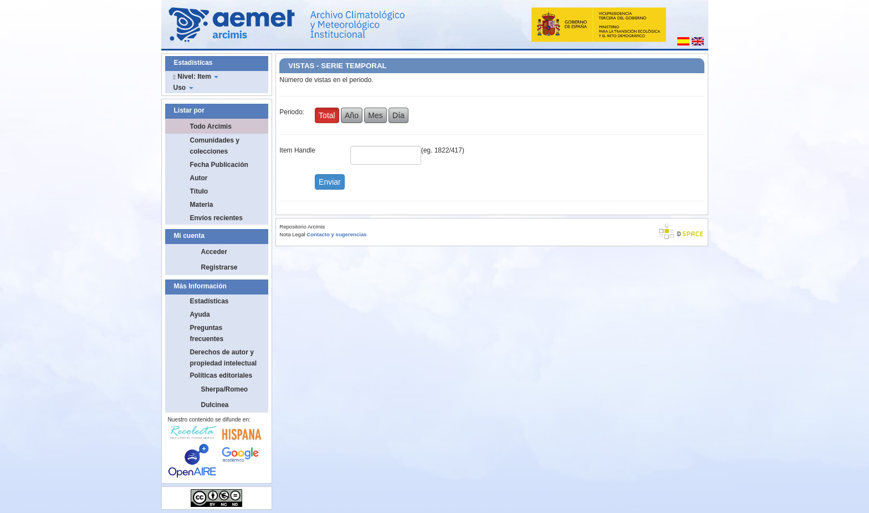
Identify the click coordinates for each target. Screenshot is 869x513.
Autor (199, 178)
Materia (201, 205)
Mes (375, 115)
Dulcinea (215, 405)
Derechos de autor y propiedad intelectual (223, 357)
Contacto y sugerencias (336, 234)
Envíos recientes (216, 218)
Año (352, 115)
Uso (183, 88)
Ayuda (200, 314)
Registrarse (219, 267)
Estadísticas (209, 301)
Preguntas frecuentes (207, 333)
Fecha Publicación (219, 165)
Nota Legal (292, 234)
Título (199, 191)
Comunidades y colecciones (214, 145)
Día (398, 115)
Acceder (214, 252)
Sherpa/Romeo (224, 389)
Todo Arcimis (211, 126)
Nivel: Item (196, 76)
